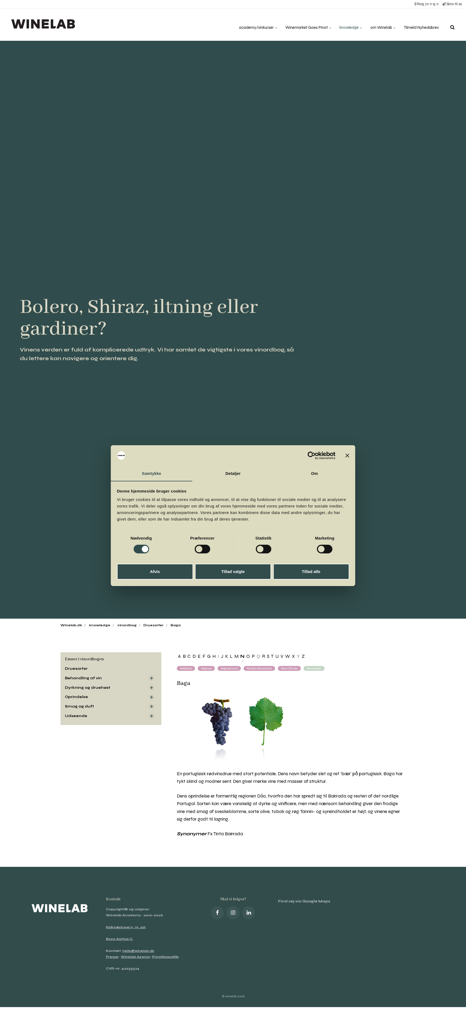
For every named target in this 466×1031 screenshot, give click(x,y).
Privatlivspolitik (167, 957)
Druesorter (77, 668)
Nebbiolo (186, 668)
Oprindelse (77, 697)
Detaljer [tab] (233, 473)
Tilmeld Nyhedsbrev (420, 24)
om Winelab (379, 24)
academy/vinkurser (247, 24)
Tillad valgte (233, 571)
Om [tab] (314, 473)
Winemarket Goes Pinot (300, 24)
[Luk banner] (347, 455)
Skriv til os (452, 4)
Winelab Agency (136, 957)
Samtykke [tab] (151, 473)
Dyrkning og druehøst (88, 688)
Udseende (76, 717)
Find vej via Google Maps (305, 901)
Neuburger (321, 668)
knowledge (345, 24)
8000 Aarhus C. (120, 939)
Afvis (155, 571)
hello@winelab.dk (139, 951)
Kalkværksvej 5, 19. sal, (126, 927)
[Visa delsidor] (151, 678)
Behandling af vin (84, 678)
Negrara (208, 668)
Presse (112, 957)
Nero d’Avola (295, 668)
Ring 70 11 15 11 (427, 4)
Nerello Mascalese (263, 668)
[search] (452, 24)
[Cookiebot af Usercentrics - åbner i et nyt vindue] (311, 455)
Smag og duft (79, 707)
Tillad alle (311, 571)
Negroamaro (232, 668)
